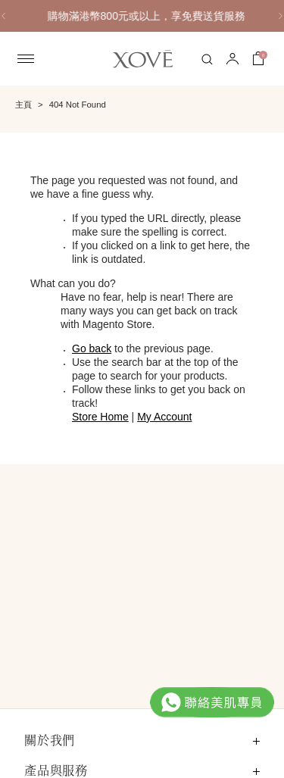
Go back (91, 348)
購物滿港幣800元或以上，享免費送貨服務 (166, 16)
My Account (164, 417)
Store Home (100, 417)
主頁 (23, 104)
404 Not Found (77, 104)
